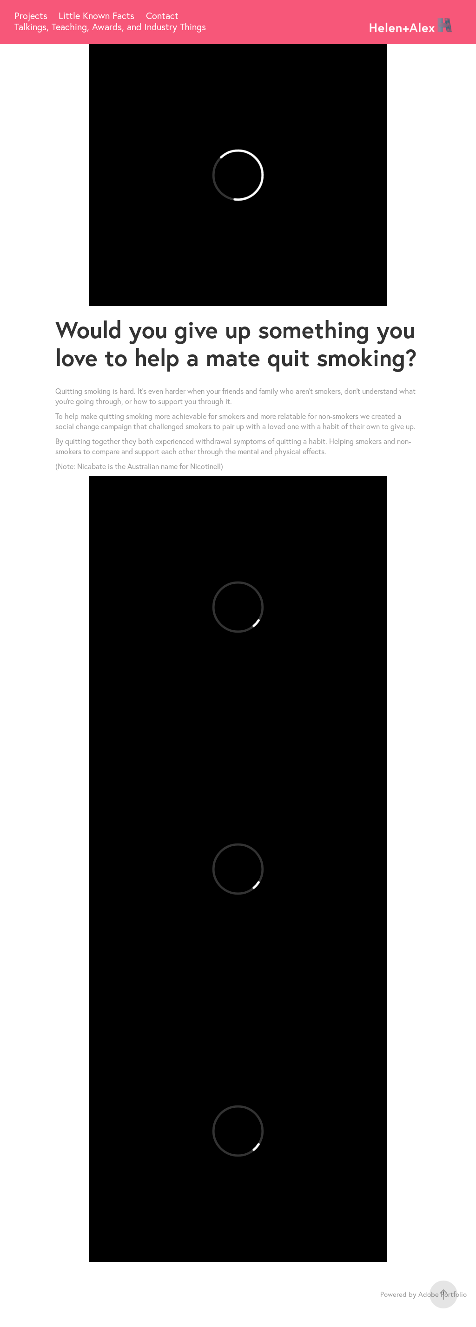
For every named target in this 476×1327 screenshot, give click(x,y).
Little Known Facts (96, 15)
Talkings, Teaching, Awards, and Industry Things (110, 27)
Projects (30, 15)
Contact (162, 15)
